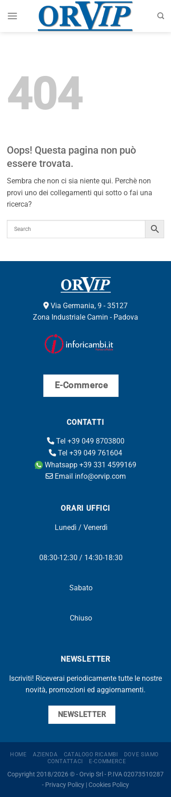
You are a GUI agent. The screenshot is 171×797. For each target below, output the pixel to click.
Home (18, 754)
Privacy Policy (64, 785)
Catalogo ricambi (91, 754)
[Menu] (12, 16)
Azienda (45, 754)
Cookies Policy (108, 785)
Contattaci (65, 761)
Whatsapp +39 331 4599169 (85, 464)
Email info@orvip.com (86, 476)
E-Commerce (107, 761)
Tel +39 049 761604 (85, 453)
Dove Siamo (141, 754)
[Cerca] (160, 16)
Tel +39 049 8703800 (85, 441)
